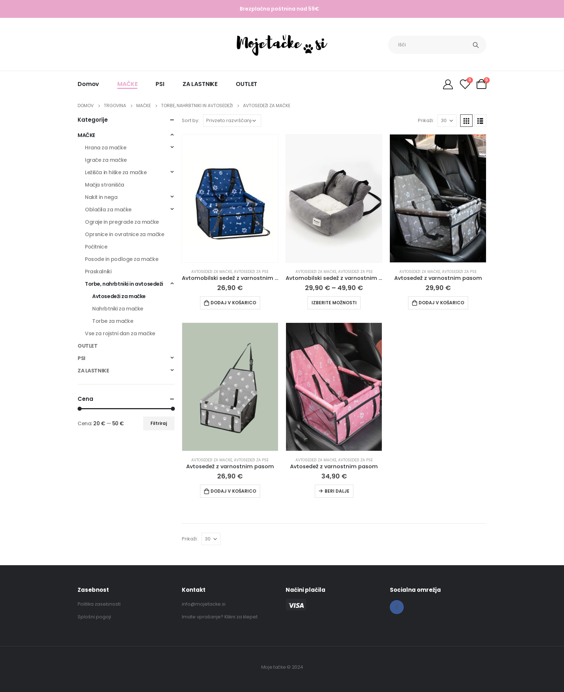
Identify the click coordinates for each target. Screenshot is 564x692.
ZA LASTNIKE (200, 84)
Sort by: (190, 120)
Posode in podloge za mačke (121, 259)
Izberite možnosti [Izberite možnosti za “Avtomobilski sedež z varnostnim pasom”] (334, 303)
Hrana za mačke (105, 147)
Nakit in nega (101, 197)
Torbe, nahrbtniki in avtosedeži (124, 284)
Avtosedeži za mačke (211, 271)
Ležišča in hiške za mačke (116, 172)
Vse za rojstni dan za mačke (120, 333)
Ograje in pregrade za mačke (122, 222)
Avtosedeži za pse (251, 271)
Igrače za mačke (106, 160)
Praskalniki (98, 271)
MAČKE (127, 84)
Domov (88, 84)
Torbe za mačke (112, 321)
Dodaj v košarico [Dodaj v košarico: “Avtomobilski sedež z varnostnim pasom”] (233, 303)
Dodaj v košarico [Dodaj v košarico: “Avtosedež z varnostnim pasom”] (441, 303)
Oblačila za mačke (108, 209)
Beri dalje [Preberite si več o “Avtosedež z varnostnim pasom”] (337, 491)
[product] (230, 198)
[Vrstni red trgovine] (232, 120)
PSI (160, 84)
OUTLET (246, 84)
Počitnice (96, 246)
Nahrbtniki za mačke (117, 308)
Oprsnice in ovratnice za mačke (124, 234)
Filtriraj (158, 423)
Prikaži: (426, 120)
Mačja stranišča (104, 184)
